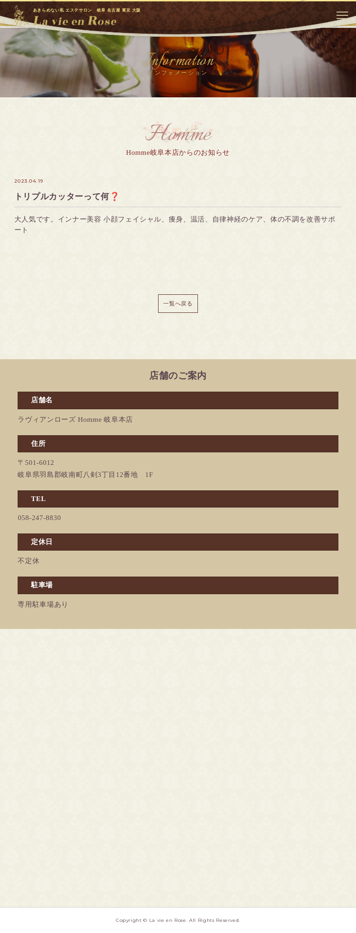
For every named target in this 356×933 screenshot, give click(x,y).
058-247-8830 (39, 517)
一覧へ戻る (177, 303)
